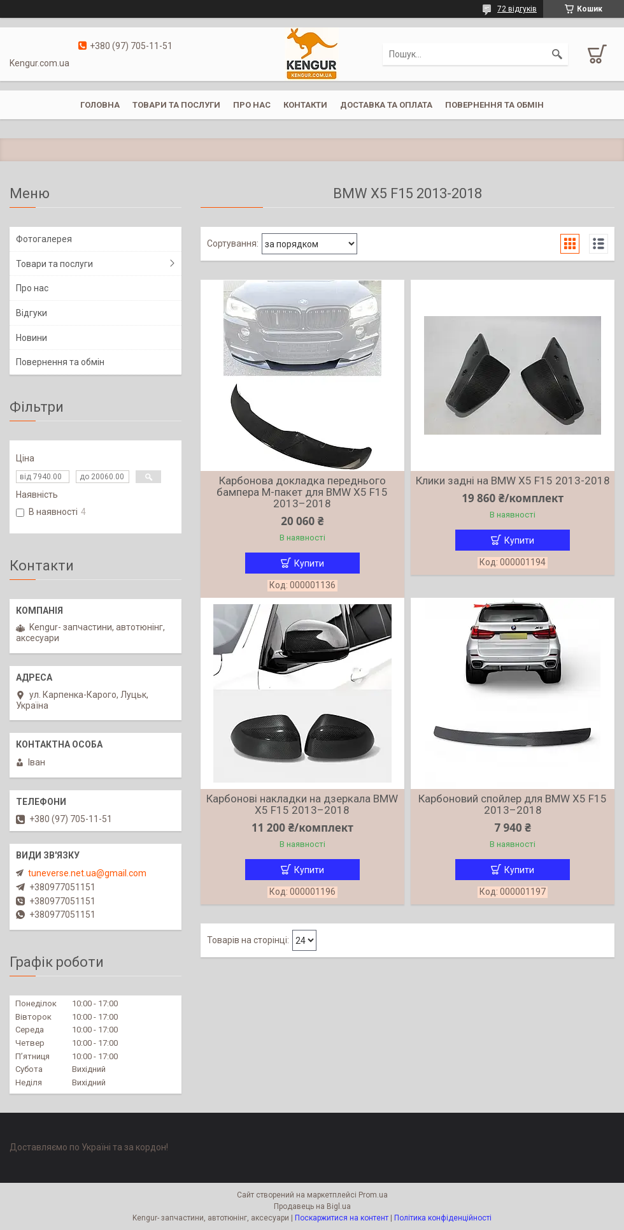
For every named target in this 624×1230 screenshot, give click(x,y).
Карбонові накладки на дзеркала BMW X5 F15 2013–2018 (302, 804)
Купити (309, 563)
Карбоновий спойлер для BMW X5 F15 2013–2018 (512, 804)
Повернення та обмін (494, 105)
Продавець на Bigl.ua (312, 1206)
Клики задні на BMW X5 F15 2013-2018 (513, 480)
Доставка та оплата (386, 105)
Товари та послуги (176, 105)
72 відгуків (517, 8)
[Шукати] (557, 54)
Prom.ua (373, 1194)
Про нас (252, 105)
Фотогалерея (44, 239)
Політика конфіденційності (443, 1217)
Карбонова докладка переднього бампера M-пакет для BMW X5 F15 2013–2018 (302, 492)
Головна (100, 105)
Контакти (305, 105)
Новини (31, 338)
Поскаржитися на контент (341, 1217)
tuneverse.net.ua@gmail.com (87, 873)
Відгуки (31, 313)
